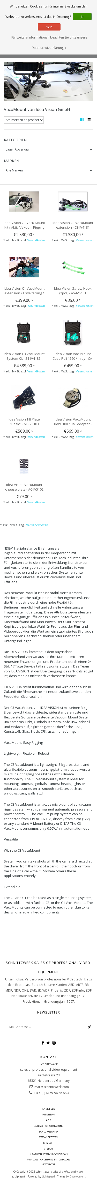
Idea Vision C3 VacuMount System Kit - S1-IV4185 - (24, 356)
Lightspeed (48, 1176)
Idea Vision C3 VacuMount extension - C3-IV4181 (73, 225)
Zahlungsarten (48, 1131)
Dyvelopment (78, 1176)
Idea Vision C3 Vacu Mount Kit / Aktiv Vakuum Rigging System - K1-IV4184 (24, 227)
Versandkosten (36, 240)
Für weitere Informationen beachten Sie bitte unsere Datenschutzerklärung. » (49, 42)
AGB (48, 1120)
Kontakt (48, 1143)
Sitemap (48, 1148)
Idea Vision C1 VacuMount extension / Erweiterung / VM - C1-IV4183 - (24, 293)
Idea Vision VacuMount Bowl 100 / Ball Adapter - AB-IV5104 (73, 424)
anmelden (48, 1109)
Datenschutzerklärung (49, 1126)
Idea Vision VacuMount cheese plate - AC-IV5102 (24, 487)
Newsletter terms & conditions (49, 1154)
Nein (49, 27)
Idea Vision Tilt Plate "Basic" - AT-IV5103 (24, 421)
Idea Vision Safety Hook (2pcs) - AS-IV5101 (73, 290)
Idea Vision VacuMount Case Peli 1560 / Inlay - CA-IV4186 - (73, 358)
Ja (82, 16)
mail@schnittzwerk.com (51, 1087)
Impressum (48, 1114)
